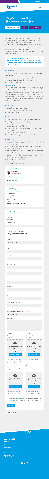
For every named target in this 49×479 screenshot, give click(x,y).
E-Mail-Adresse (13, 302)
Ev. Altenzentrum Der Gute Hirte (16, 192)
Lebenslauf (28, 333)
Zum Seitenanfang (24, 432)
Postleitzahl (10, 286)
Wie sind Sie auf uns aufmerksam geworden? (18, 311)
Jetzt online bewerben (12, 27)
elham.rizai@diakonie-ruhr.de (17, 177)
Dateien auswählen (15, 354)
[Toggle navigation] (40, 6)
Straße (8, 280)
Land (8, 271)
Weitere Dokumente (30, 365)
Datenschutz (7, 447)
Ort (7, 295)
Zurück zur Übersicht (12, 413)
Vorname (9, 255)
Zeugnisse (9, 365)
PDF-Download (35, 27)
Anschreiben (10, 333)
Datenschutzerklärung (20, 398)
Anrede (9, 239)
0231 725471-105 (13, 180)
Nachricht (9, 318)
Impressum (7, 444)
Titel (8, 248)
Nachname (12, 264)
